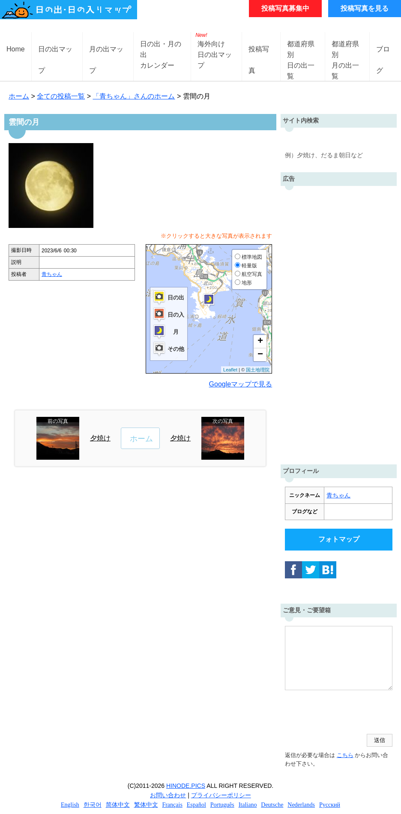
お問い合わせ (168, 795)
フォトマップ (338, 539)
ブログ (383, 55)
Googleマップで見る (240, 384)
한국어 (93, 805)
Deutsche (272, 805)
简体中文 (118, 805)
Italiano (248, 805)
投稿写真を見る (365, 8)
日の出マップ (55, 55)
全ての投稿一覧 (61, 96)
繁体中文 (146, 805)
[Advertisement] (338, 323)
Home (15, 49)
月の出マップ (106, 55)
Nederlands (301, 805)
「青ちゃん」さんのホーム (134, 96)
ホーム (19, 96)
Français (172, 805)
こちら (345, 755)
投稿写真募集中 (285, 8)
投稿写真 (258, 55)
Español (196, 805)
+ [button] (260, 341)
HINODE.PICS (185, 785)
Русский (329, 805)
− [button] (260, 354)
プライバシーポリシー (221, 795)
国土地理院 (257, 369)
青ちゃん (52, 274)
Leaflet (230, 369)
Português (222, 805)
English (70, 805)
